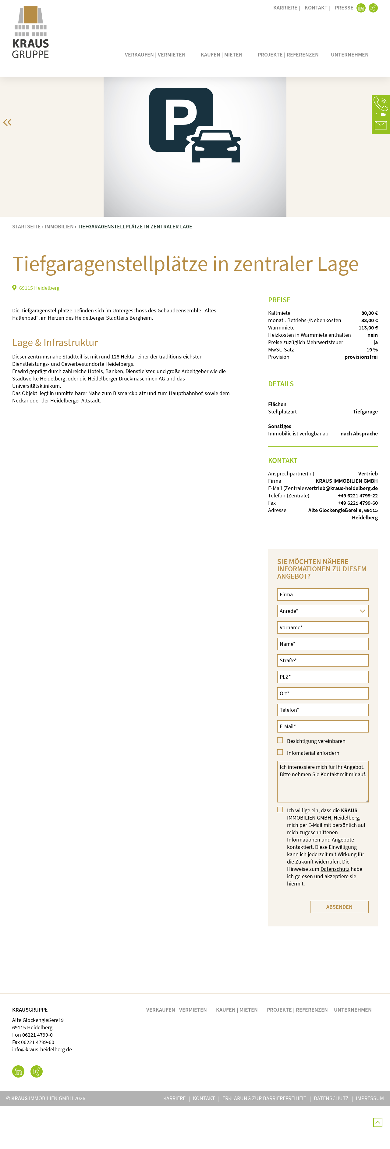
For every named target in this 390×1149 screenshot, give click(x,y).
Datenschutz (335, 911)
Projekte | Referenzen (288, 54)
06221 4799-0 (37, 1077)
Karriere (285, 7)
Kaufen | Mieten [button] (223, 54)
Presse (344, 7)
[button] (381, 104)
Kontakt (316, 7)
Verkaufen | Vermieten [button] (157, 54)
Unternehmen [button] (351, 54)
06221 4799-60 (37, 1085)
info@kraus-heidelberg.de (42, 1092)
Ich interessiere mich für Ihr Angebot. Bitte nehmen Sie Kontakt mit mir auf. (323, 824)
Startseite (26, 269)
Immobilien (59, 269)
